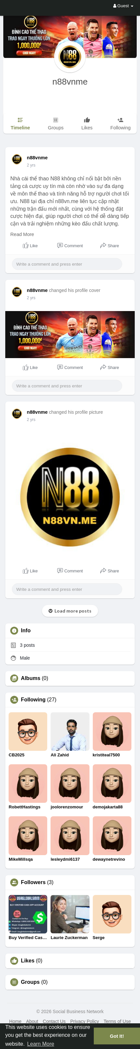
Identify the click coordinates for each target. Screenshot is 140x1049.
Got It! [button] (117, 1036)
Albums (30, 678)
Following (33, 699)
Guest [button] (123, 5)
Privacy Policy (84, 1021)
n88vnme (70, 82)
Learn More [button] (40, 1044)
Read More (22, 234)
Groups (30, 982)
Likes (27, 960)
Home (15, 1021)
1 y (29, 165)
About (32, 1021)
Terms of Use (117, 1021)
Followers (33, 882)
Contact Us (54, 1021)
